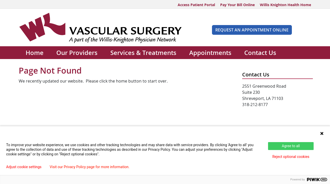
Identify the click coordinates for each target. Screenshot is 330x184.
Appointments (210, 53)
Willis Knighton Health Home (285, 4)
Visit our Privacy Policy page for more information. (90, 167)
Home (35, 53)
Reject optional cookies (291, 157)
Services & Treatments (143, 53)
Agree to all (291, 146)
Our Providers (77, 53)
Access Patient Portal (196, 4)
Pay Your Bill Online (237, 4)
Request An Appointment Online (252, 30)
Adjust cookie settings (23, 167)
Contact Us (260, 53)
